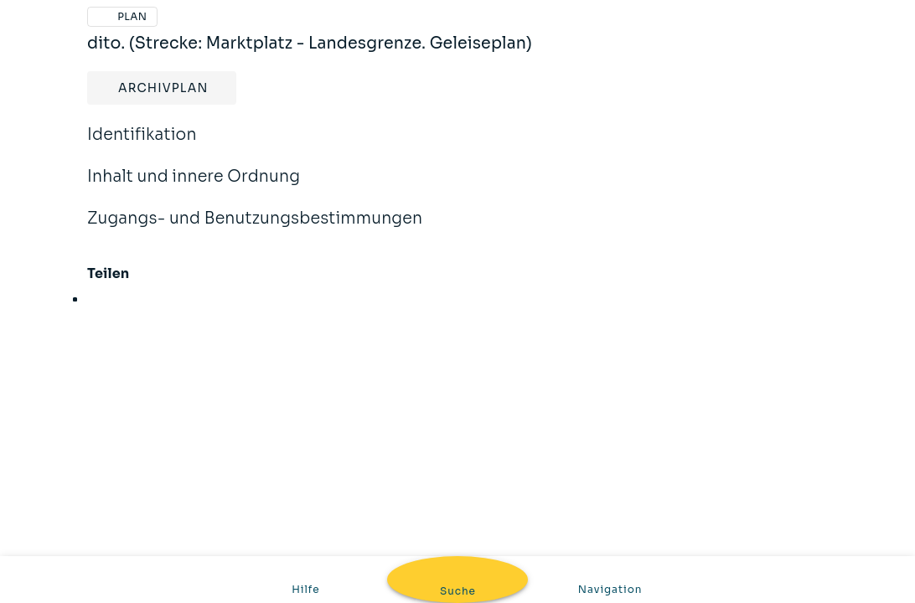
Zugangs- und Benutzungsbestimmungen (254, 229)
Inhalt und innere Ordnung (193, 188)
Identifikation (142, 146)
